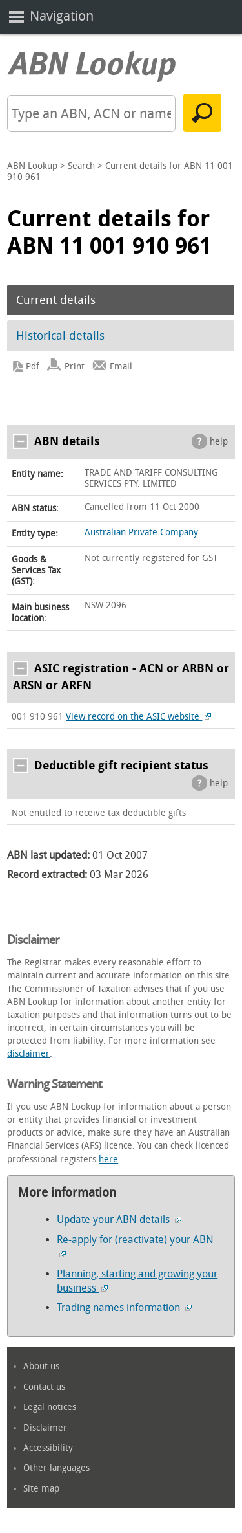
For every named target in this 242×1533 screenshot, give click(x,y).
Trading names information (124, 1307)
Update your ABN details (119, 1219)
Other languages (56, 1467)
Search (81, 165)
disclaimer (28, 1053)
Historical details (60, 336)
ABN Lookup (32, 165)
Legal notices (49, 1407)
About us (41, 1366)
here (108, 1159)
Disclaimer (45, 1427)
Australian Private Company (141, 532)
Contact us (44, 1387)
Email (121, 366)
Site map (41, 1488)
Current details (56, 300)
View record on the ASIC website (138, 716)
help (219, 441)
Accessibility (48, 1447)
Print (75, 366)
